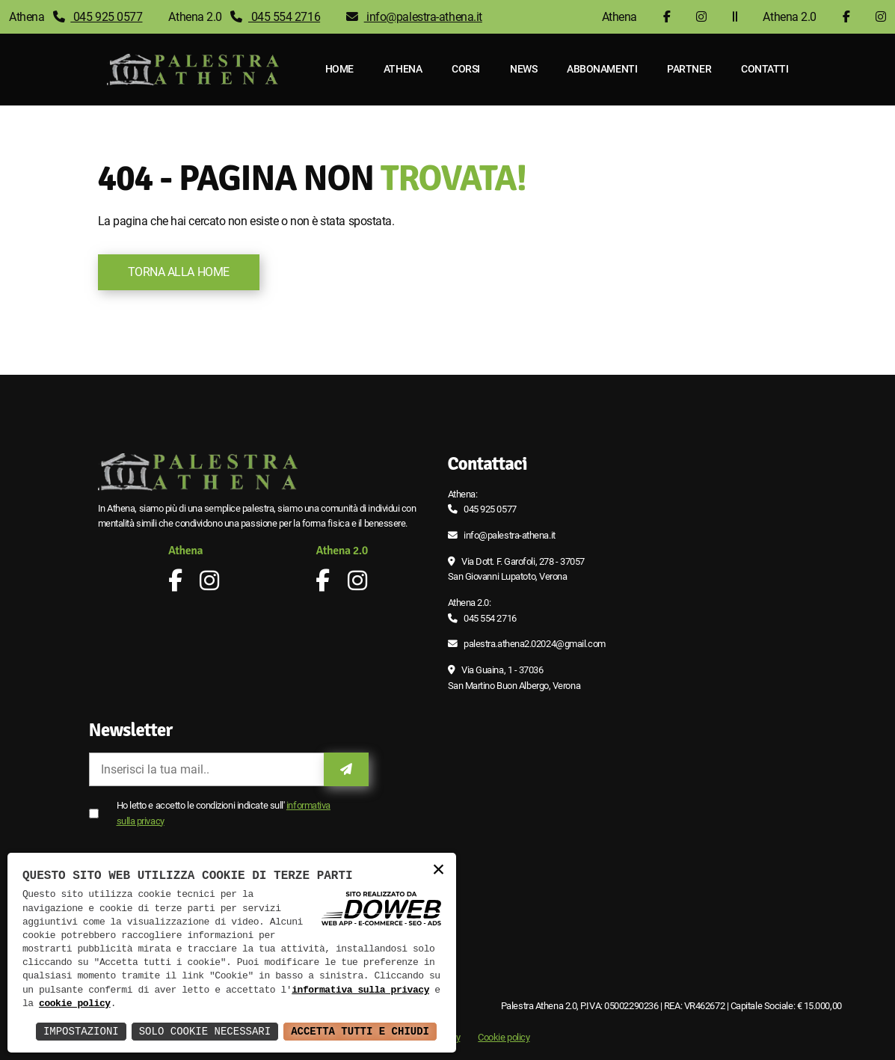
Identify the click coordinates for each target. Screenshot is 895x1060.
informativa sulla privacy (360, 990)
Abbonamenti (602, 69)
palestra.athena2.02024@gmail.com (535, 643)
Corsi (466, 69)
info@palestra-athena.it (414, 17)
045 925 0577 (98, 17)
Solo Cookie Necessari (205, 1031)
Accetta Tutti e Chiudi (360, 1031)
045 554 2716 (275, 17)
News (523, 69)
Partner (689, 69)
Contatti (764, 69)
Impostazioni (81, 1031)
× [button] (438, 870)
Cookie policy (503, 1037)
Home (339, 69)
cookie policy (75, 1004)
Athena (403, 69)
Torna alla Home (179, 272)
